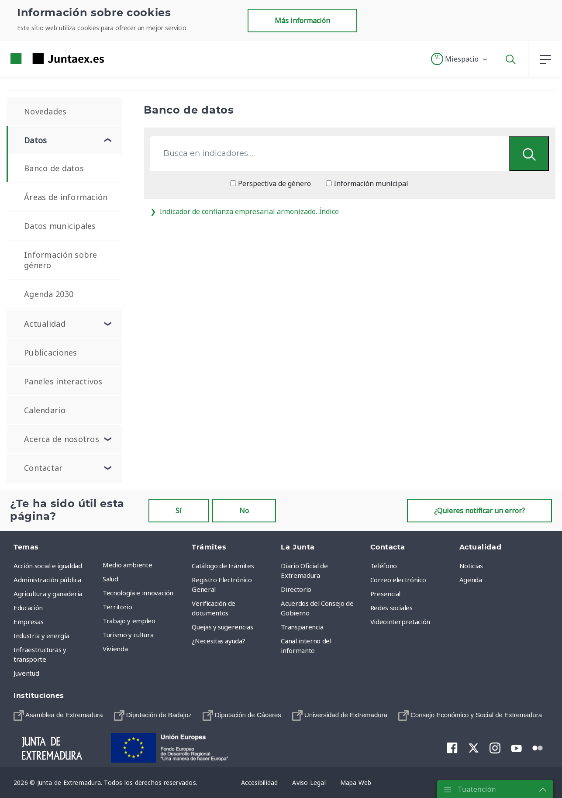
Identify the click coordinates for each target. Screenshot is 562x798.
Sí (179, 510)
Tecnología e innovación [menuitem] (138, 592)
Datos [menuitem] (35, 140)
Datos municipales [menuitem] (60, 226)
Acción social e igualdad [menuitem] (48, 565)
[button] (460, 59)
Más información (302, 20)
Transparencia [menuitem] (302, 626)
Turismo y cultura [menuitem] (128, 634)
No (244, 510)
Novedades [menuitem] (45, 111)
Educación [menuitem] (28, 607)
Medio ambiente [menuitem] (127, 564)
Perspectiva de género (270, 183)
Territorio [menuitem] (117, 606)
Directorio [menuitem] (296, 589)
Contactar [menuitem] (43, 468)
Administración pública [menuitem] (47, 579)
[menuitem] (58, 715)
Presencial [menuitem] (385, 593)
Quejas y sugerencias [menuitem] (222, 626)
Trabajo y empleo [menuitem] (129, 620)
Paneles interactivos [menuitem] (63, 381)
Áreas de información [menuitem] (66, 197)
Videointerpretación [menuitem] (400, 621)
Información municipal (367, 183)
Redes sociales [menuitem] (391, 607)
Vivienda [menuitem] (115, 648)
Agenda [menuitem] (470, 579)
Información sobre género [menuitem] (60, 259)
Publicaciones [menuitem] (50, 352)
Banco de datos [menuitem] (54, 168)
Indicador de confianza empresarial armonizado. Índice (244, 211)
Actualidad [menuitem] (45, 323)
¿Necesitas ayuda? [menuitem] (218, 640)
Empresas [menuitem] (28, 621)
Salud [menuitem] (110, 578)
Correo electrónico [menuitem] (398, 579)
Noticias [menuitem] (471, 565)
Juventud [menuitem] (26, 673)
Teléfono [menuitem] (383, 565)
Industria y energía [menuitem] (41, 635)
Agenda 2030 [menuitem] (48, 294)
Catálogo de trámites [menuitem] (223, 565)
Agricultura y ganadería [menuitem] (48, 593)
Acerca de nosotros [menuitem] (61, 439)
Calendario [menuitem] (45, 410)
